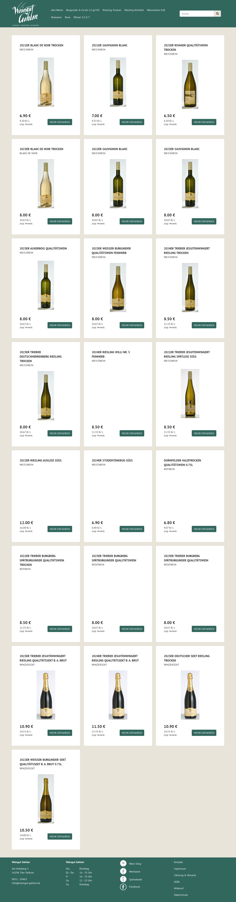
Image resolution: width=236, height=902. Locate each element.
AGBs (177, 881)
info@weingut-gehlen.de (26, 883)
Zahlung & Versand (185, 875)
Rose (67, 17)
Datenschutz (181, 894)
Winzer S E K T (82, 17)
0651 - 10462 (19, 879)
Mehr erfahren (60, 122)
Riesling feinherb (134, 10)
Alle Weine (57, 10)
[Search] (197, 13)
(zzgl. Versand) (26, 124)
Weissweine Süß (156, 10)
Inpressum (180, 868)
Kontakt (178, 862)
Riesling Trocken (112, 10)
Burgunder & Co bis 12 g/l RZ (82, 10)
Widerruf (179, 888)
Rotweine (56, 17)
